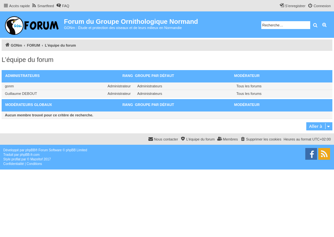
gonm (9, 86)
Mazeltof (36, 159)
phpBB (30, 150)
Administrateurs (22, 76)
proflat (16, 159)
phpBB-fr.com (30, 154)
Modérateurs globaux (28, 105)
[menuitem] (43, 6)
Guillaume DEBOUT (21, 94)
